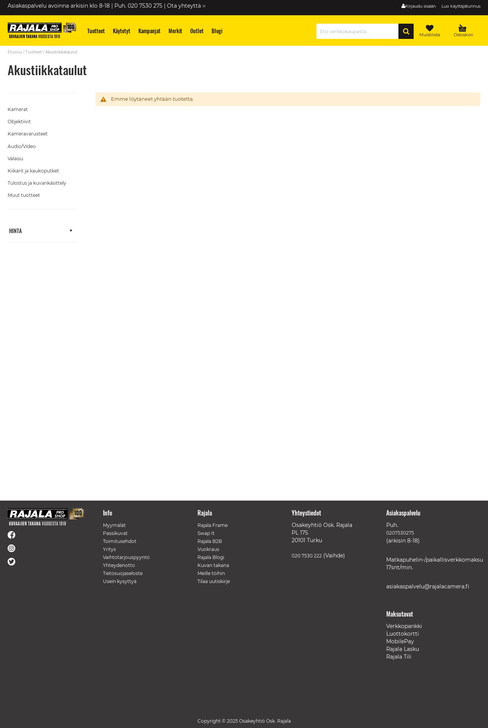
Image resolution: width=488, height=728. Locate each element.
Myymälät (114, 525)
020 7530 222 (307, 556)
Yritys (109, 549)
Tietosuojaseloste (123, 573)
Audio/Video (22, 146)
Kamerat (18, 109)
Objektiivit (19, 121)
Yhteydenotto (119, 565)
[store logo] (42, 30)
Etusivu (15, 52)
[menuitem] (96, 31)
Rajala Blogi (210, 557)
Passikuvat (115, 533)
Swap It (206, 533)
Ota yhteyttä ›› (186, 5)
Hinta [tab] (15, 230)
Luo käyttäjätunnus (460, 6)
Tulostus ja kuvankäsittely (37, 183)
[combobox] (359, 31)
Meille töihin (211, 573)
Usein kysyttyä (119, 581)
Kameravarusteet (28, 134)
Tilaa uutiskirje (213, 581)
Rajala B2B (209, 541)
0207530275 (400, 533)
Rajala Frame (212, 525)
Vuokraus (208, 549)
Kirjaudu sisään (420, 6)
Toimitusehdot (119, 541)
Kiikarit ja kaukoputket (33, 171)
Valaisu (15, 158)
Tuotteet (34, 52)
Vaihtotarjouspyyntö (126, 557)
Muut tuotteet (24, 195)
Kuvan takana (213, 565)
